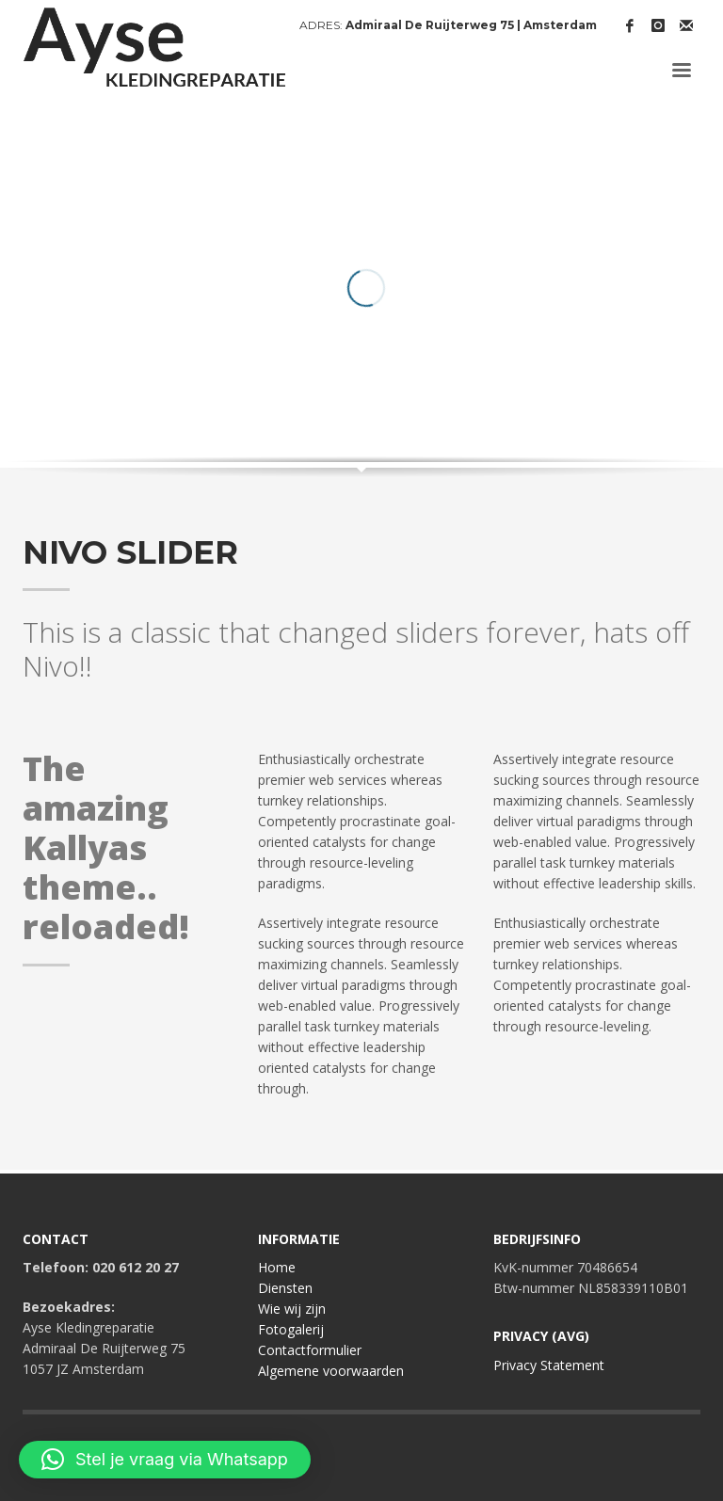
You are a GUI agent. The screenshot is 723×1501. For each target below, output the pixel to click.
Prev (638, 388)
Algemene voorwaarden (331, 1371)
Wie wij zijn (292, 1308)
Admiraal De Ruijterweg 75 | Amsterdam (471, 25)
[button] (165, 1459)
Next (667, 388)
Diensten (285, 1288)
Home (277, 1267)
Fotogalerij (291, 1329)
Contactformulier (310, 1350)
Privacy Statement (548, 1365)
